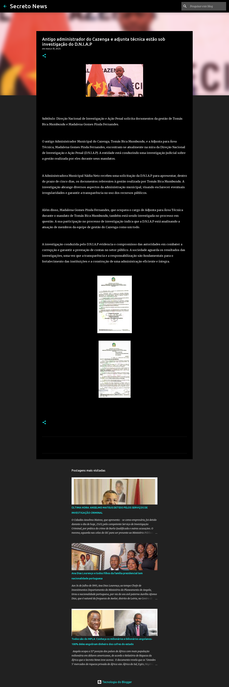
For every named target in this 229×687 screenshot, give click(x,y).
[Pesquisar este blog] (207, 6)
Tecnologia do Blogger (114, 682)
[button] (44, 56)
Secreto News (28, 6)
